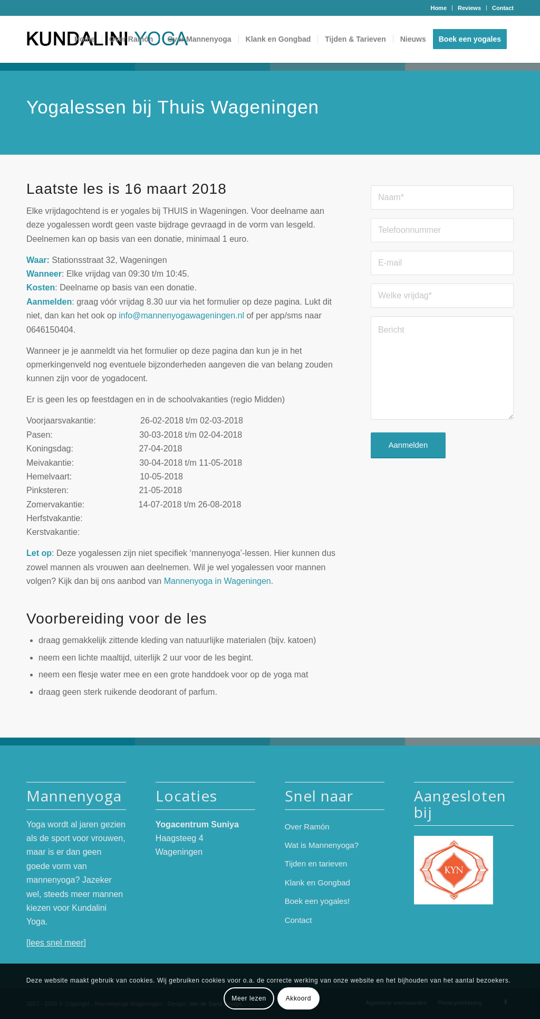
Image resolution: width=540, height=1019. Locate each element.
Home (438, 8)
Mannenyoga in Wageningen (217, 581)
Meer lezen (249, 998)
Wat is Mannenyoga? (322, 845)
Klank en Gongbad (317, 882)
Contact (503, 8)
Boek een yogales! (317, 901)
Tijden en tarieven (316, 863)
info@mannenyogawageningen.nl (181, 315)
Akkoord (298, 998)
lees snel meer (55, 942)
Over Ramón (307, 826)
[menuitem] (438, 8)
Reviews (469, 8)
